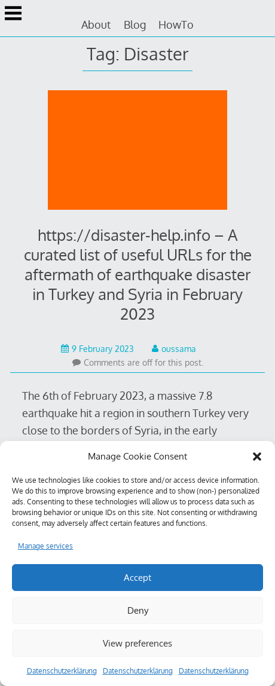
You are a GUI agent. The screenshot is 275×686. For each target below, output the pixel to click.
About (96, 24)
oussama (174, 349)
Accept (137, 577)
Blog (135, 24)
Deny (137, 610)
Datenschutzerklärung (62, 670)
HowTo (176, 24)
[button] (257, 457)
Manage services (45, 545)
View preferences (137, 643)
